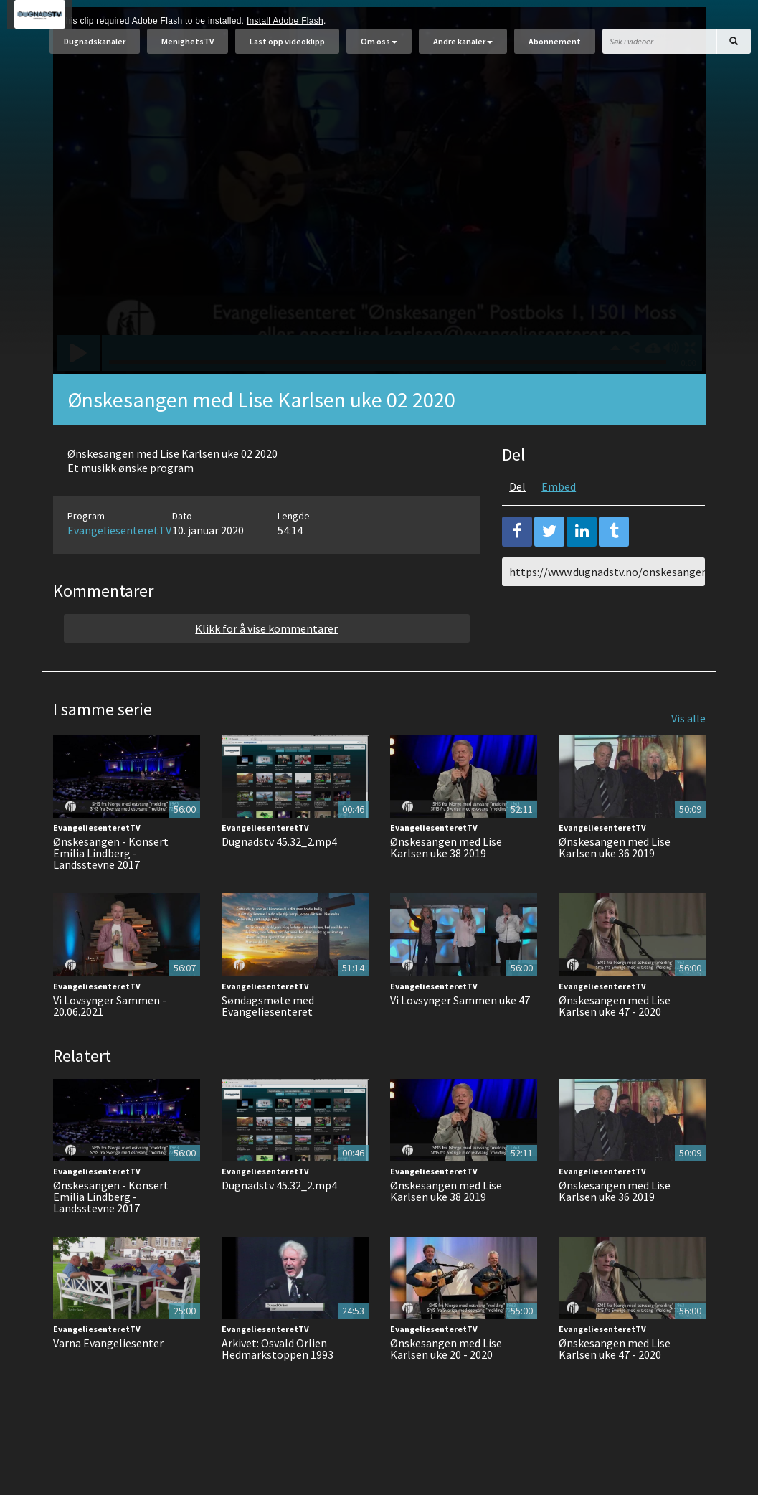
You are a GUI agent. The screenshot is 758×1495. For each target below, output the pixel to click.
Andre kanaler (463, 48)
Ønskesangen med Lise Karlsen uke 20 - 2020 (446, 1384)
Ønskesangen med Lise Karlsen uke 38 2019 (446, 883)
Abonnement (555, 48)
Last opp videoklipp (287, 48)
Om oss (379, 48)
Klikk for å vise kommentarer (266, 664)
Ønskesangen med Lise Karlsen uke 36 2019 (615, 883)
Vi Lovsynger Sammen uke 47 (460, 1036)
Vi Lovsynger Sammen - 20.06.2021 (109, 1042)
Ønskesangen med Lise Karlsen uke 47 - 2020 (615, 1042)
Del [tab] (517, 522)
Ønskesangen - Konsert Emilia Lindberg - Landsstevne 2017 (111, 888)
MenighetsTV (187, 48)
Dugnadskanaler (94, 48)
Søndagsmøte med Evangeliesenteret (268, 1042)
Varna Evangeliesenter (108, 1379)
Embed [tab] (558, 522)
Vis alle (688, 754)
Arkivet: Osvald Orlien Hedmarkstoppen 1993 (277, 1384)
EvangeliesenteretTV (119, 566)
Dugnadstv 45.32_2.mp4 (279, 877)
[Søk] (733, 48)
